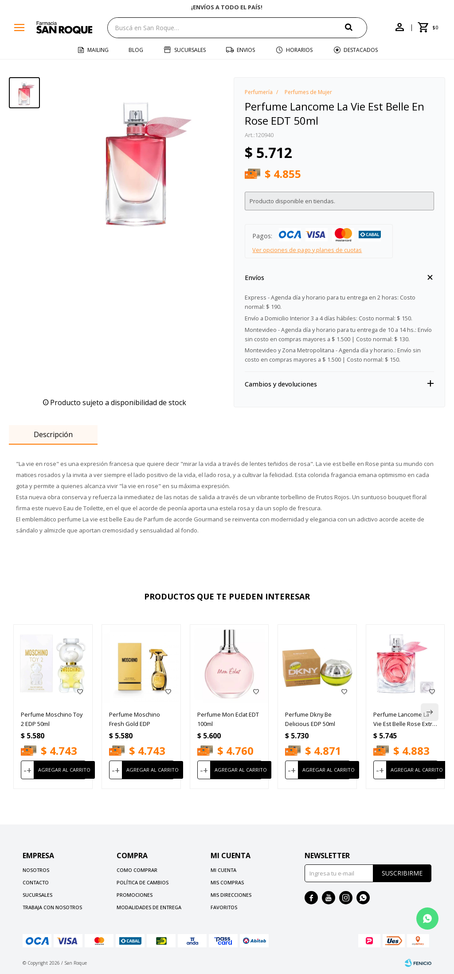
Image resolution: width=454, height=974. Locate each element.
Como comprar (137, 870)
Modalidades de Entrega (149, 907)
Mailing (98, 50)
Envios (246, 50)
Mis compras (227, 882)
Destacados (361, 50)
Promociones (135, 894)
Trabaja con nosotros (52, 907)
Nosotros (36, 870)
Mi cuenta (223, 870)
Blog (136, 50)
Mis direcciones (231, 894)
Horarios (299, 50)
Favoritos (224, 907)
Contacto (36, 882)
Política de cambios (142, 882)
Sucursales (190, 50)
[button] (356, 27)
